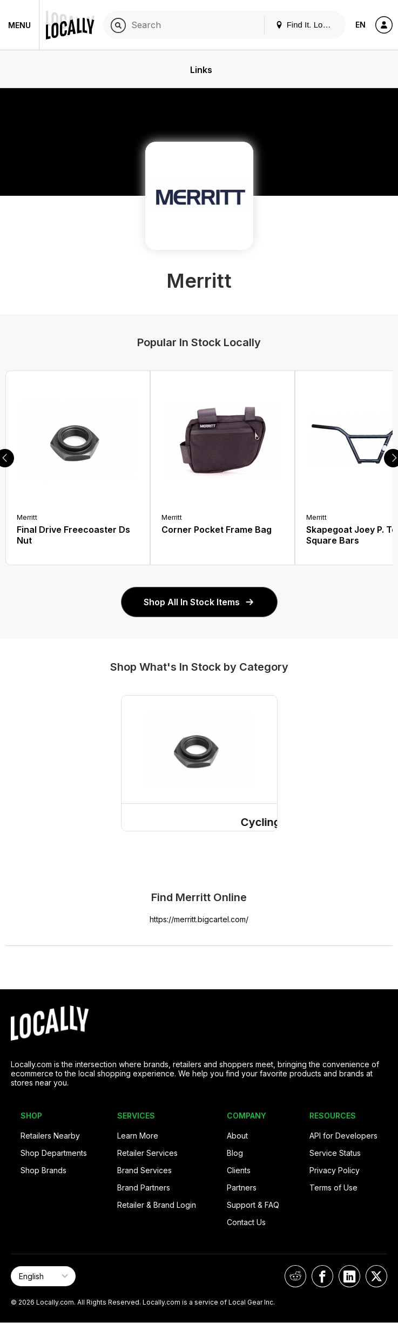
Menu (19, 25)
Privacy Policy (334, 1170)
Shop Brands (43, 1170)
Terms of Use (333, 1187)
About (237, 1135)
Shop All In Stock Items (199, 602)
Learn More (137, 1135)
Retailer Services (147, 1152)
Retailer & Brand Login (156, 1204)
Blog (235, 1152)
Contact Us (246, 1222)
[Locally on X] (376, 1276)
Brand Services (144, 1170)
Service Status (335, 1152)
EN (360, 24)
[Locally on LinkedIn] (349, 1276)
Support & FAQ (253, 1204)
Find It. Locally (307, 24)
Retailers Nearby (50, 1135)
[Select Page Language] (43, 1276)
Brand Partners (143, 1187)
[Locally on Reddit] (295, 1276)
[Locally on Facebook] (322, 1276)
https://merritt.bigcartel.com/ (199, 919)
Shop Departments (54, 1152)
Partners (242, 1187)
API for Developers (343, 1135)
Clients (239, 1170)
